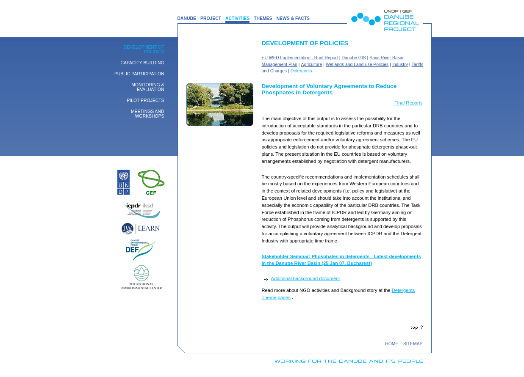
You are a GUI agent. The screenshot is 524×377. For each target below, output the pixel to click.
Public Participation (139, 74)
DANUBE (186, 18)
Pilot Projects (145, 100)
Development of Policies (144, 49)
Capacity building (142, 63)
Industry (400, 64)
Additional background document (305, 278)
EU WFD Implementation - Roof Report (300, 57)
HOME (391, 343)
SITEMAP (413, 343)
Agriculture (311, 64)
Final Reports (408, 102)
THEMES (263, 18)
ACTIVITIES (237, 18)
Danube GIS (353, 57)
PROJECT (210, 18)
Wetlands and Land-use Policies (357, 64)
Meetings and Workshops (147, 113)
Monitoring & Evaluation (147, 87)
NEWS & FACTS (293, 18)
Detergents (301, 71)
